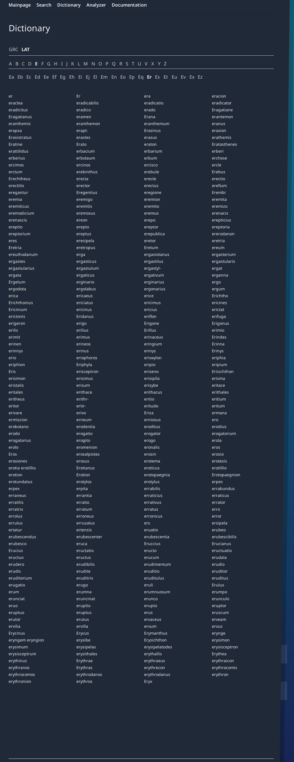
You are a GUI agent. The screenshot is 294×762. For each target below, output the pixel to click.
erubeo (219, 529)
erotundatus (20, 481)
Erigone (151, 323)
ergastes (17, 261)
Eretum (151, 247)
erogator (152, 433)
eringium (153, 344)
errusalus (85, 523)
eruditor (220, 571)
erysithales (86, 653)
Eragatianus (20, 116)
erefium (219, 185)
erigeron (17, 323)
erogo (149, 440)
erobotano (18, 426)
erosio (218, 454)
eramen (83, 116)
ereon (82, 220)
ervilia (14, 626)
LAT (26, 49)
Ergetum (17, 282)
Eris (12, 371)
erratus (151, 509)
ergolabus (86, 288)
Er (149, 77)
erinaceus (153, 337)
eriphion (17, 364)
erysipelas (86, 647)
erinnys (16, 350)
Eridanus (85, 316)
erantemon (222, 116)
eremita (219, 199)
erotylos (84, 481)
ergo (216, 282)
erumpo (219, 591)
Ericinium (18, 309)
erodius (219, 426)
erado (149, 109)
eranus (218, 123)
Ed (37, 77)
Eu (174, 77)
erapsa (15, 130)
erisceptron (87, 371)
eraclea (16, 103)
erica (13, 295)
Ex (191, 77)
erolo (13, 447)
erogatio (84, 433)
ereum (218, 247)
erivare (15, 412)
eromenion (86, 447)
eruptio (83, 605)
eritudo (151, 406)
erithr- (82, 399)
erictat (218, 309)
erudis (15, 571)
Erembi (219, 192)
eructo (150, 550)
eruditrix (84, 578)
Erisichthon (223, 371)
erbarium (153, 151)
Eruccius (152, 543)
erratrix (16, 509)
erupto (150, 605)
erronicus (153, 516)
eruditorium (20, 578)
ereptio (15, 227)
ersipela (219, 523)
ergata (15, 275)
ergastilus (153, 261)
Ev (183, 77)
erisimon (17, 378)
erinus (82, 350)
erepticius (221, 220)
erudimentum (157, 564)
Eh (72, 77)
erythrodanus (157, 674)
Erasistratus (20, 137)
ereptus (83, 233)
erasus (150, 137)
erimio (218, 330)
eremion (152, 199)
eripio (149, 364)
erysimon (221, 640)
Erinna (218, 344)
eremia (15, 199)
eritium (219, 399)
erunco (151, 598)
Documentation (129, 5)
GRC (13, 49)
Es (157, 77)
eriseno (151, 371)
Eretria (15, 247)
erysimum (18, 647)
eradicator (222, 103)
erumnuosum (157, 591)
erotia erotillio (22, 468)
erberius (17, 158)
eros (216, 447)
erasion (219, 130)
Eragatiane (222, 109)
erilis (13, 330)
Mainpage (20, 5)
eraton (150, 144)
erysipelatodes (158, 647)
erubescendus (22, 536)
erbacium (85, 151)
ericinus (84, 309)
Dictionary (69, 5)
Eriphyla (84, 364)
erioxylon (153, 357)
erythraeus (154, 660)
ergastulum (87, 268)
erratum (84, 509)
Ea (11, 77)
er (11, 96)
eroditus (152, 426)
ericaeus (84, 295)
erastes (83, 137)
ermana (219, 412)
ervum (150, 626)
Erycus (82, 633)
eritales (16, 392)
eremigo (84, 199)
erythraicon (223, 660)
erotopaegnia (157, 474)
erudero (16, 564)
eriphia (219, 357)
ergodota (17, 288)
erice (149, 295)
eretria (218, 240)
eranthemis (20, 123)
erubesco (17, 543)
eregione (152, 192)
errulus (16, 523)
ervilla (82, 626)
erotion (15, 474)
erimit (14, 337)
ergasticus (86, 261)
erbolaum (85, 158)
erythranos (19, 667)
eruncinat (85, 598)
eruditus (220, 578)
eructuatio (222, 550)
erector (83, 185)
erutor (15, 619)
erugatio (17, 585)
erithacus (153, 392)
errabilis (152, 488)
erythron (220, 674)
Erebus (218, 171)
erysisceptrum (22, 653)
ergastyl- (152, 268)
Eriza (149, 412)
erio (12, 357)
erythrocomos (22, 674)
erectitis (16, 185)
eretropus (85, 247)
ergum (218, 288)
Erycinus (17, 633)
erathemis (221, 137)
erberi (218, 151)
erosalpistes (88, 454)
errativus (152, 502)
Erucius (16, 550)
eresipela (85, 240)
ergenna (220, 275)
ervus (217, 626)
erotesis (219, 461)
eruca (81, 543)
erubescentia (156, 536)
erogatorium (224, 433)
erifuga (219, 316)
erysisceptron (225, 647)
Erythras (84, 667)
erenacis (220, 213)
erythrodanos (89, 674)
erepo (149, 220)
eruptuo (16, 612)
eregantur (18, 192)
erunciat (17, 598)
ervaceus (152, 619)
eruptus (84, 612)
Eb (20, 77)
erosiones (18, 461)
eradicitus (18, 109)
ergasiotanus (156, 254)
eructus (83, 557)
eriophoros (86, 357)
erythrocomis (224, 667)
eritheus (17, 399)
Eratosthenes (224, 144)
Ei (80, 77)
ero (215, 419)
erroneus (85, 516)
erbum (150, 158)
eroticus (152, 468)
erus (148, 612)
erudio (218, 564)
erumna (84, 591)
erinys (150, 350)
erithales (220, 392)
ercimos (16, 165)
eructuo (16, 557)
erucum (151, 557)
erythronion (20, 681)
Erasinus (152, 130)
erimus (83, 337)
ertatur (15, 529)
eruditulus (154, 578)
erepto (82, 227)
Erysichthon (155, 640)
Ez (200, 77)
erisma (218, 378)
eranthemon (88, 123)
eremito (151, 206)
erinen (15, 344)
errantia (84, 495)
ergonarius (154, 288)
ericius (150, 309)
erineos (83, 344)
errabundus (223, 488)
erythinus (18, 660)
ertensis (84, 529)
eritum (218, 406)
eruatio (151, 529)
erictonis (17, 316)
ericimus (152, 302)
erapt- (82, 130)
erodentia (85, 426)
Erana (149, 116)
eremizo (219, 206)
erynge (218, 633)
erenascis (18, 220)
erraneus (17, 495)
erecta (82, 178)
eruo (13, 605)
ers (147, 523)
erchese (219, 158)
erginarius (154, 282)
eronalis (152, 447)
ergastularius (21, 268)
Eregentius (86, 192)
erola (217, 440)
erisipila (152, 378)
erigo (81, 323)
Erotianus (85, 468)
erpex (14, 488)
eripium (219, 364)
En (114, 77)
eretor (150, 240)
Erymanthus (155, 633)
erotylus (152, 481)
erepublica (154, 233)
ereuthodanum (23, 254)
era (147, 96)
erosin (150, 454)
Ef (54, 77)
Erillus (150, 330)
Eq (141, 77)
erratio (82, 502)
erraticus (220, 495)
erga (80, 254)
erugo (82, 585)
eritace (218, 385)
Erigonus (220, 323)
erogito (83, 440)
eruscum (220, 612)
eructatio (85, 550)
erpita (82, 488)
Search (43, 5)
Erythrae (84, 660)
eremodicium (21, 213)
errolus (15, 516)
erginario (85, 282)
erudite (83, 571)
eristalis (16, 385)
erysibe (83, 640)
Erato (81, 144)
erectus (151, 185)
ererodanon (223, 233)
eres (13, 240)
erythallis (153, 653)
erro (216, 509)
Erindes (219, 337)
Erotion (83, 474)
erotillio (219, 468)
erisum (83, 385)
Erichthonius (21, 302)
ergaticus (85, 275)
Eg (62, 77)
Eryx (148, 681)
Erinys (218, 350)
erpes (217, 481)
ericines (219, 302)
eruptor (219, 605)
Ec (28, 77)
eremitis (84, 206)
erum (14, 591)
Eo (123, 77)
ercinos (83, 165)
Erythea (219, 653)
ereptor (151, 227)
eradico (83, 109)
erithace (84, 392)
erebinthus (87, 171)
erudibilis (85, 564)
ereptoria (221, 227)
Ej (88, 77)
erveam (219, 619)
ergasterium (224, 254)
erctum (15, 171)
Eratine (15, 144)
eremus (151, 213)
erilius (82, 330)
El (95, 77)
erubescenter (89, 536)
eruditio (151, 571)
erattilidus (18, 151)
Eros (13, 454)
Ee (46, 77)
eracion (219, 96)
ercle (216, 165)
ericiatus (84, 302)
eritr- (81, 406)
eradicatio (153, 103)
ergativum (154, 275)
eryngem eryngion (26, 640)
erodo (14, 433)
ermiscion (18, 419)
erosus (82, 461)
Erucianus (221, 543)
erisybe (151, 385)
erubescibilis (224, 536)
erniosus (152, 419)
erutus (82, 619)
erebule (151, 171)
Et (166, 77)
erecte (150, 178)
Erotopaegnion (226, 474)
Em (104, 77)
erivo (81, 412)
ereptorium (19, 233)
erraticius (153, 495)
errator (218, 502)
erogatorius (20, 440)
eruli (148, 585)
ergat (217, 268)
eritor (14, 406)
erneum (84, 419)
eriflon (150, 316)
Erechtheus (19, 178)
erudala (219, 557)
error (217, 516)
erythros (84, 681)
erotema (152, 461)
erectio (218, 178)
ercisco (151, 165)
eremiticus (19, 206)
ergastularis (223, 261)
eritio (149, 399)
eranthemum (156, 123)
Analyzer (96, 5)
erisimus (84, 378)
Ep (132, 77)
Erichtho (220, 295)
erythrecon (154, 667)
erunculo (220, 598)
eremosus (85, 213)
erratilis (16, 502)
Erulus (218, 585)
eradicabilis (87, 103)
